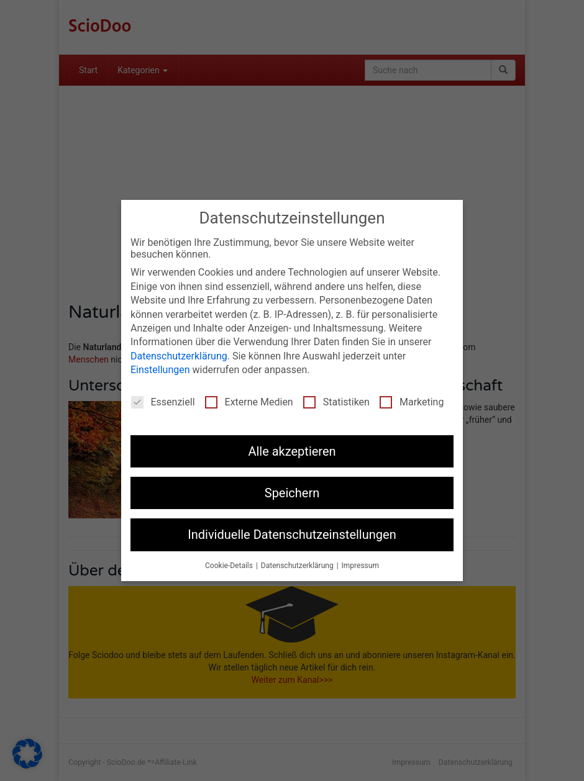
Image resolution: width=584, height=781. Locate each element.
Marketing (412, 402)
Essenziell (163, 402)
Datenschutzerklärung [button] (298, 565)
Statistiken (336, 402)
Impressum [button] (360, 565)
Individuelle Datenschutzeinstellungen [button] (292, 534)
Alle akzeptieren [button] (291, 451)
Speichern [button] (292, 492)
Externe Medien (249, 402)
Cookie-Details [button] (230, 565)
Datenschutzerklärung (178, 356)
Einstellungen (160, 370)
